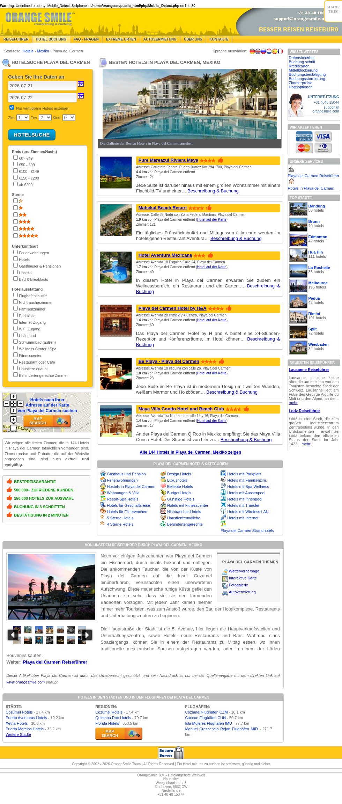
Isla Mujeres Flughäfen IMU (208, 723)
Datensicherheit (302, 58)
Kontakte (219, 39)
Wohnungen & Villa (123, 493)
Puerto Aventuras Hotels (26, 718)
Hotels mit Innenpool (244, 499)
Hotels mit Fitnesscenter (187, 505)
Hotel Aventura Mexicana (165, 255)
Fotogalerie (238, 585)
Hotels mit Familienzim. (247, 480)
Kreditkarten (299, 66)
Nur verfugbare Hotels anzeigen (42, 108)
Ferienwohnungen (122, 480)
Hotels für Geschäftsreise (128, 505)
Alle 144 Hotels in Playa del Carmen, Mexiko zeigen (190, 452)
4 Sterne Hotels (120, 524)
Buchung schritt (302, 62)
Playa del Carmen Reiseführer (55, 662)
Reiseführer (16, 39)
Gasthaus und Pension (126, 474)
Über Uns (193, 39)
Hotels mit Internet (242, 518)
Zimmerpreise (300, 83)
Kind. (57, 118)
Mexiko (43, 51)
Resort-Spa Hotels (122, 499)
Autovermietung (160, 39)
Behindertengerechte (185, 524)
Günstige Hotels (180, 499)
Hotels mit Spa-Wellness (248, 486)
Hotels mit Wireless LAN (248, 512)
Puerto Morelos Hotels (25, 729)
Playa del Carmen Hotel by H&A (173, 308)
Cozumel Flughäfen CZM (206, 712)
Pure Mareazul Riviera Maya (168, 160)
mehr (293, 403)
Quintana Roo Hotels (113, 718)
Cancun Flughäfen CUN (205, 718)
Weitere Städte (18, 734)
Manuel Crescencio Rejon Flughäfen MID (221, 729)
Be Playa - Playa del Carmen (169, 361)
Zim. (11, 118)
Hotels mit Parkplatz (244, 474)
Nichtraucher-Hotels (184, 512)
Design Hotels (179, 474)
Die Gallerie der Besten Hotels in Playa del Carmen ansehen (146, 143)
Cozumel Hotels (19, 712)
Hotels (29, 51)
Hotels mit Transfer (243, 505)
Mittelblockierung (303, 70)
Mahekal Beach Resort (163, 207)
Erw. (34, 118)
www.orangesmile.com (25, 682)
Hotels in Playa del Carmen (311, 188)
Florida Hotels (107, 723)
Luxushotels (177, 480)
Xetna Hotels (17, 723)
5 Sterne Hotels (120, 518)
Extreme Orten (121, 39)
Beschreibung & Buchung (213, 190)
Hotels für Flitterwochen (127, 512)
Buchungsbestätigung (307, 74)
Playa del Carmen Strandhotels (247, 530)
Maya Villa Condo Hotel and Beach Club (181, 408)
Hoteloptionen (301, 87)
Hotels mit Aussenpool (246, 493)
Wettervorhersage (244, 571)
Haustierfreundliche (183, 518)
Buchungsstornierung (307, 78)
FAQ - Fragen (86, 39)
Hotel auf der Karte (211, 219)
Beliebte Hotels (180, 486)
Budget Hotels (179, 493)
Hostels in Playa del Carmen (131, 486)
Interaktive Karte (243, 578)
